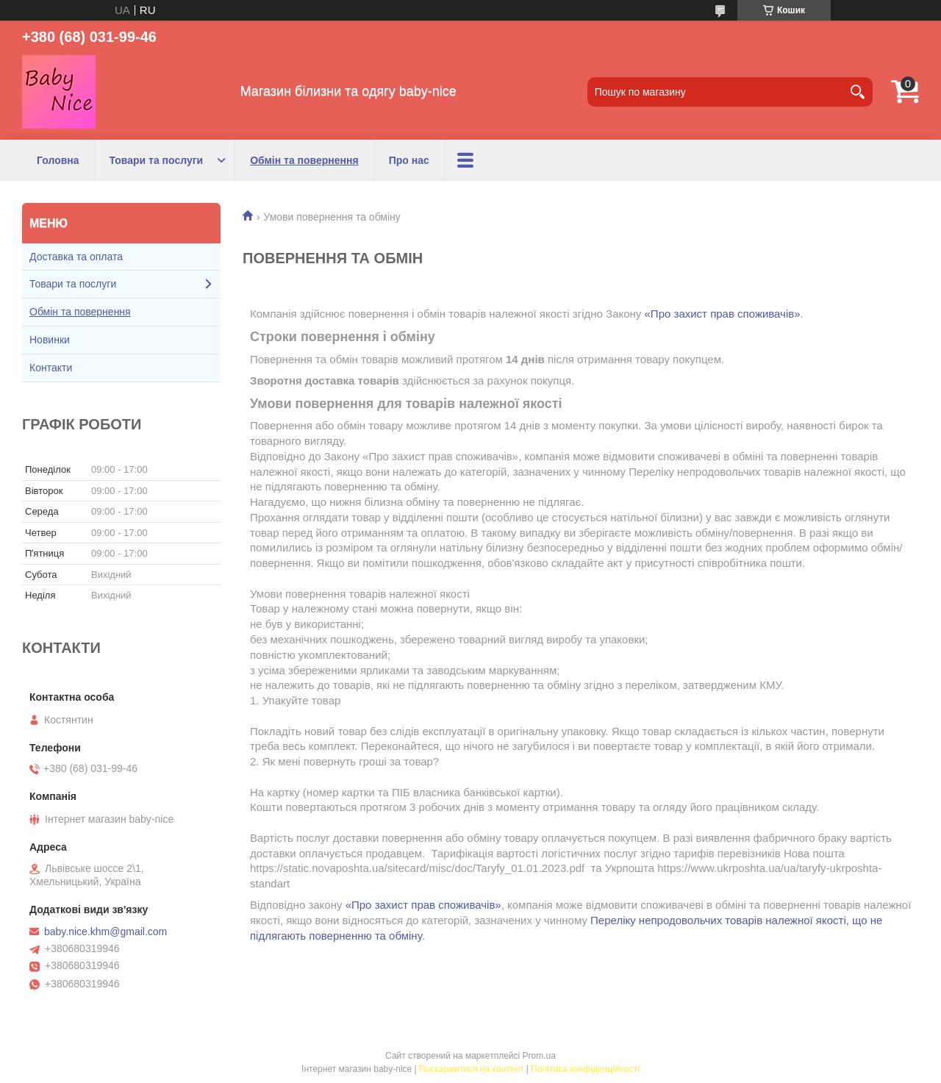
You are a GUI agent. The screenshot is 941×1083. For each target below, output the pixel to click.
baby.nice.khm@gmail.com (105, 931)
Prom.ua (539, 1056)
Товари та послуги (157, 160)
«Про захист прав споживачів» (723, 313)
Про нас (409, 160)
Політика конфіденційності (585, 1069)
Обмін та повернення (304, 160)
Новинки (49, 340)
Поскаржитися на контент (471, 1069)
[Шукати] (858, 92)
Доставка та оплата (76, 256)
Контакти (50, 367)
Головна (58, 160)
